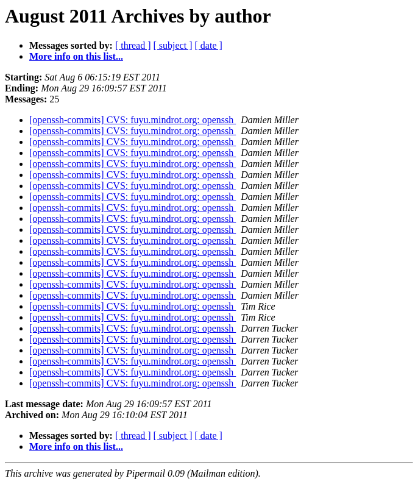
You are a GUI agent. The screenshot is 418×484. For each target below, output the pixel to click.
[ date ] (208, 45)
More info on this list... (76, 56)
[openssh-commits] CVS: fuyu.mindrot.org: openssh (132, 120)
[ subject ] (173, 45)
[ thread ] (133, 45)
